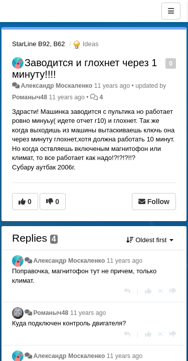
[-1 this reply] (172, 291)
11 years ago (124, 260)
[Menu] (170, 11)
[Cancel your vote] (160, 291)
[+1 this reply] (148, 291)
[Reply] (127, 291)
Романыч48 (29, 97)
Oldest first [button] (149, 240)
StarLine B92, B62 (38, 44)
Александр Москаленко (56, 85)
